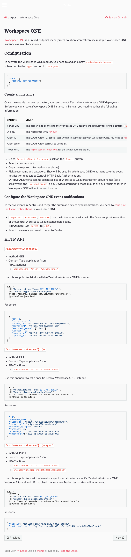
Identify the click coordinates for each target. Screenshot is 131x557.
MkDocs (22, 550)
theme (40, 550)
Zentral (67, 5)
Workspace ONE (14, 40)
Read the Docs (68, 550)
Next (119, 537)
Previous (13, 537)
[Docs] (5, 17)
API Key (53, 132)
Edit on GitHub (117, 17)
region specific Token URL (44, 149)
